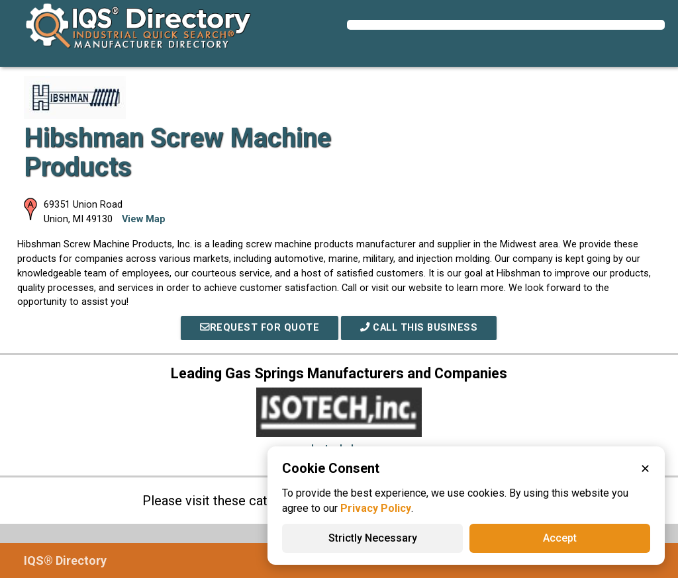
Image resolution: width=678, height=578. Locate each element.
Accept (560, 538)
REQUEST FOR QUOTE (259, 327)
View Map (144, 219)
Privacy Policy (375, 508)
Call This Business (418, 327)
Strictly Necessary (372, 538)
